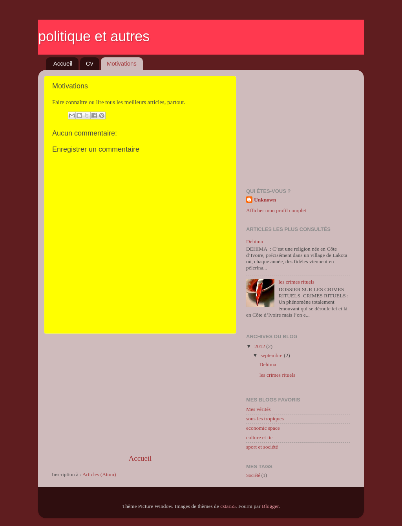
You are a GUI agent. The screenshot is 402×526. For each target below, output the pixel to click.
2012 (260, 346)
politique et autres (94, 36)
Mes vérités (258, 409)
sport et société (262, 447)
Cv (89, 63)
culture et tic (259, 437)
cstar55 (228, 506)
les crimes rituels (296, 282)
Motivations (122, 63)
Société (253, 475)
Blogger (270, 506)
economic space (263, 428)
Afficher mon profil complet (276, 210)
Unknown (265, 200)
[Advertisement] (140, 394)
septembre (272, 355)
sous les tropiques (265, 419)
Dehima (254, 241)
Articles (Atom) (99, 474)
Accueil (62, 63)
